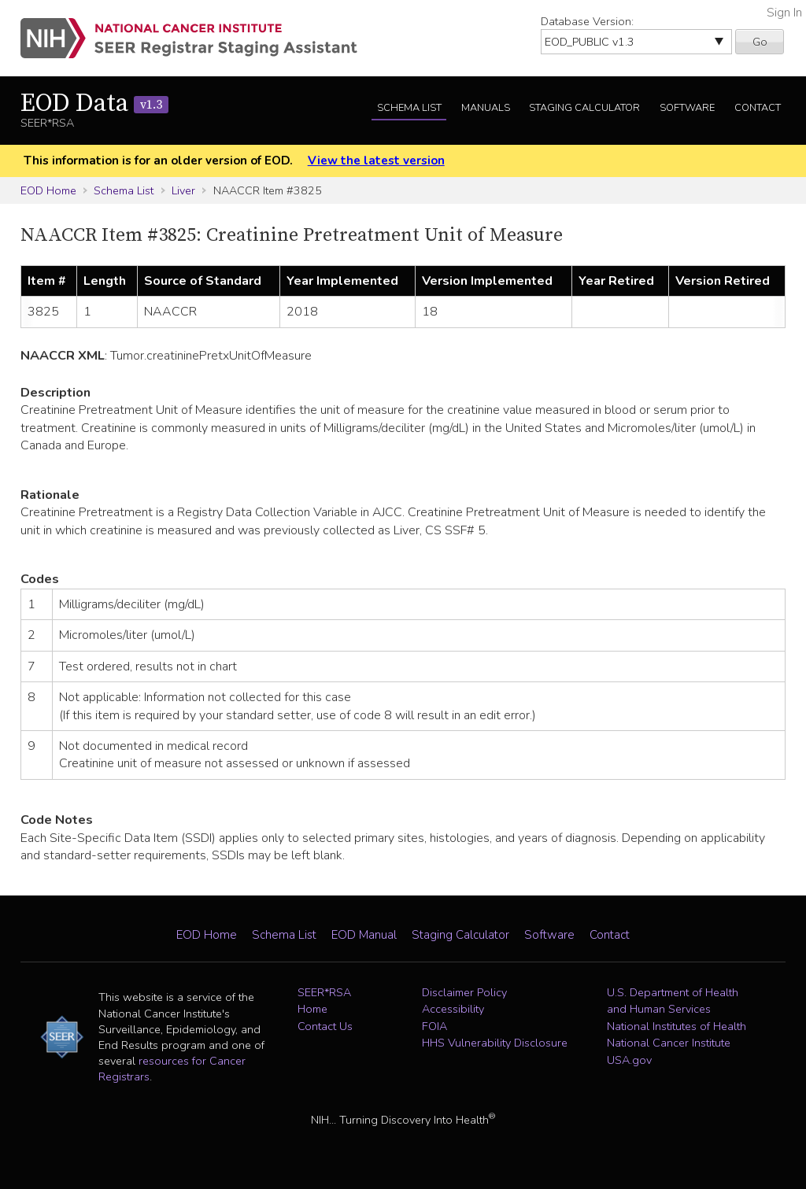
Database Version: (587, 21)
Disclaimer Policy (464, 992)
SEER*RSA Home (324, 1000)
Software (687, 108)
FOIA (434, 1026)
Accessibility (453, 1009)
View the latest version (376, 160)
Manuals (485, 108)
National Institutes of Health (676, 1026)
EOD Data (94, 104)
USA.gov (629, 1060)
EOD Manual (364, 935)
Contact (757, 108)
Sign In (784, 12)
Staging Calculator (584, 108)
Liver (183, 190)
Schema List (409, 108)
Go (759, 42)
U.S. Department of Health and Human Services (672, 1000)
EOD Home (48, 190)
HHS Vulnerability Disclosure (495, 1043)
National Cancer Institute (668, 1043)
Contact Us (325, 1026)
